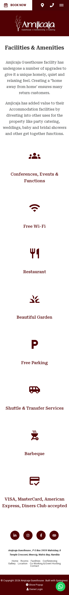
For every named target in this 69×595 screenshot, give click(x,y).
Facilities (35, 560)
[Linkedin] (15, 535)
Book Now (15, 5)
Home (15, 560)
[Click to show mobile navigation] (63, 5)
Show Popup (34, 584)
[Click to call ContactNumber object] (52, 5)
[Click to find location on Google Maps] (42, 5)
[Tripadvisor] (54, 535)
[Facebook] (41, 535)
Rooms (24, 560)
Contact (34, 565)
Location (22, 563)
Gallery (11, 563)
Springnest (62, 580)
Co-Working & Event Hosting (45, 563)
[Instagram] (28, 535)
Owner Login (34, 589)
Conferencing (50, 560)
